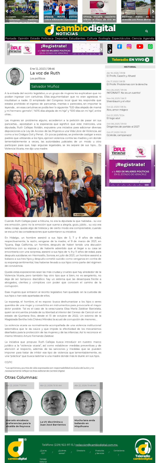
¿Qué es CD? (43, 452)
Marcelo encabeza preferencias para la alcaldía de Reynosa (18, 423)
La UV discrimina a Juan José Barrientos (53, 423)
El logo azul (113, 118)
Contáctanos (118, 451)
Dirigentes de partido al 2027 (123, 126)
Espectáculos (121, 38)
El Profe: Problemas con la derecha (127, 84)
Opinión (23, 38)
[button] (7, 11)
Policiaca (47, 38)
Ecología (104, 38)
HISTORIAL (130, 67)
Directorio (81, 451)
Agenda (148, 38)
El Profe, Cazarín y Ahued (121, 75)
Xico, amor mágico (117, 109)
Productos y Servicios (99, 452)
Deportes (61, 38)
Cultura (92, 38)
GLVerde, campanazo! (119, 135)
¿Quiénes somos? (62, 452)
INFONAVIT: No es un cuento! (123, 92)
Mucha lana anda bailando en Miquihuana (85, 423)
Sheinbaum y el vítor (119, 101)
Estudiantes (77, 38)
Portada (10, 38)
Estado (35, 38)
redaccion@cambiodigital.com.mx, (96, 444)
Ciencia (137, 38)
